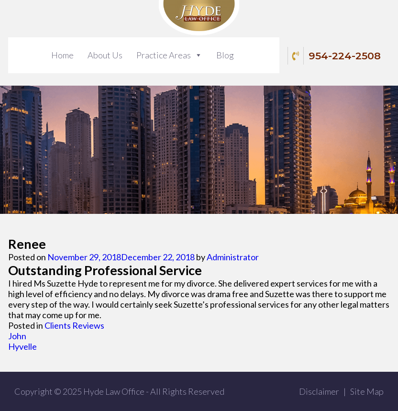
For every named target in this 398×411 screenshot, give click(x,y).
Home (62, 55)
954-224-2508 (335, 56)
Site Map (367, 391)
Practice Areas (163, 55)
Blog (225, 55)
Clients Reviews (74, 325)
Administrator (233, 257)
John (17, 336)
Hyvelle (22, 346)
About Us (105, 55)
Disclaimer (319, 391)
